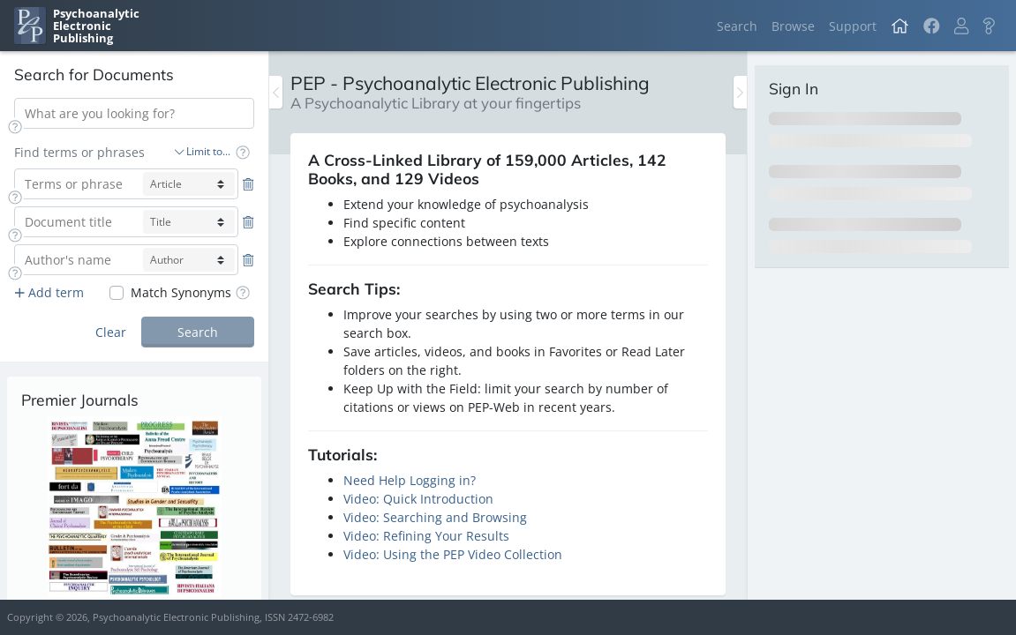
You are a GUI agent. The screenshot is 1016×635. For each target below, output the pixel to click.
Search (737, 26)
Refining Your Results (446, 535)
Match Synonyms (181, 292)
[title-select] (189, 222)
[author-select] (189, 260)
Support (853, 26)
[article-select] (189, 184)
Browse (793, 26)
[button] (961, 26)
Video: (363, 517)
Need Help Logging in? (409, 480)
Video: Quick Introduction (418, 498)
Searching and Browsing (455, 517)
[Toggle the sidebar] (275, 92)
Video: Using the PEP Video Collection (452, 554)
